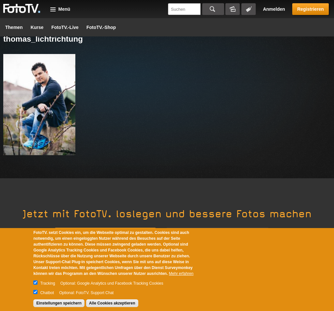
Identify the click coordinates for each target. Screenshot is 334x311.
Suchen (213, 9)
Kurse (37, 27)
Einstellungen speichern (59, 303)
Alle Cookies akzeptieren (112, 303)
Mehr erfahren (181, 273)
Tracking (47, 283)
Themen (14, 27)
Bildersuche (232, 9)
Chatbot (47, 293)
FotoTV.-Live (65, 27)
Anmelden (274, 9)
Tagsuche (248, 9)
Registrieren (310, 9)
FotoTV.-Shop (101, 27)
